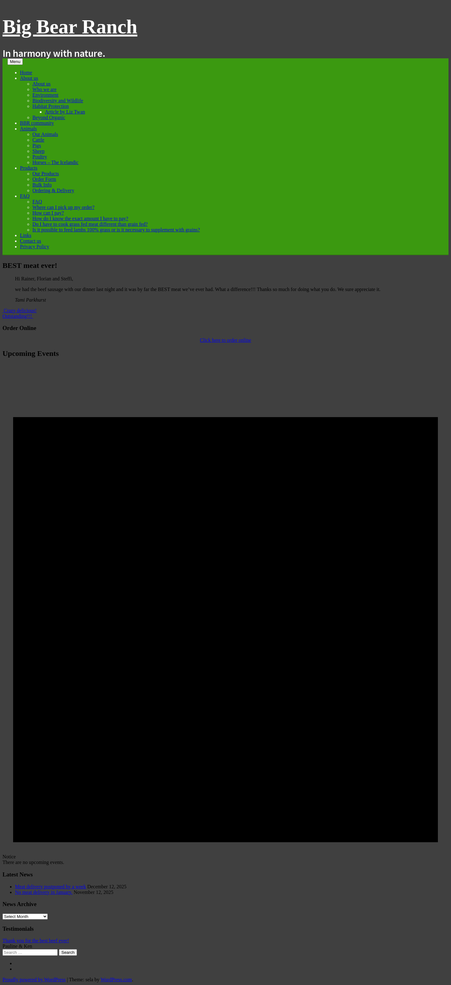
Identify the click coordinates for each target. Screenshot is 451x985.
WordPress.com (116, 979)
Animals (28, 128)
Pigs (36, 145)
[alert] (225, 614)
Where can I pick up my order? (63, 207)
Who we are (44, 89)
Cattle (38, 140)
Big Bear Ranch (69, 27)
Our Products (45, 173)
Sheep (38, 151)
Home (26, 72)
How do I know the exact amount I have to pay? (80, 218)
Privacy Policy (34, 246)
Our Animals (45, 134)
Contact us (30, 241)
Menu (15, 61)
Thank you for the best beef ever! (35, 940)
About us (29, 78)
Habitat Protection (50, 106)
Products (28, 168)
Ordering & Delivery (53, 190)
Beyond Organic (48, 117)
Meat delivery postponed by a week (50, 886)
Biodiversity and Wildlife (57, 100)
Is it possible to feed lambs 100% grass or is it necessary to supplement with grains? (116, 229)
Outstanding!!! (17, 316)
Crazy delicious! (19, 310)
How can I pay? (48, 213)
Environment (45, 95)
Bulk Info (42, 184)
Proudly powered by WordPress (33, 979)
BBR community (37, 123)
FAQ (25, 196)
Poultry (39, 156)
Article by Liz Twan (65, 111)
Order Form (44, 179)
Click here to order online (225, 340)
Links (25, 235)
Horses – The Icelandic (55, 162)
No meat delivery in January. (43, 892)
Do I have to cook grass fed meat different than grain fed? (90, 224)
